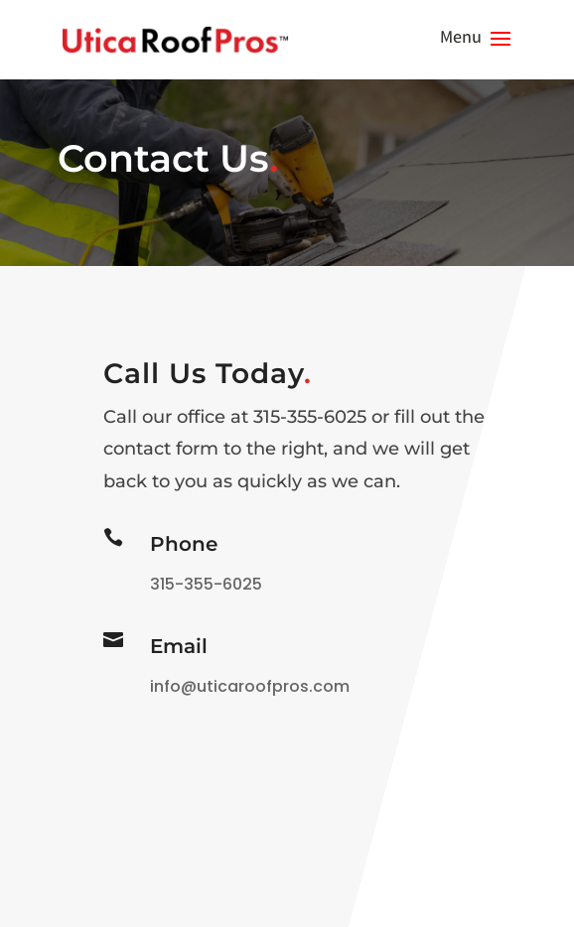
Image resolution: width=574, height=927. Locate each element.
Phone (183, 544)
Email (179, 646)
